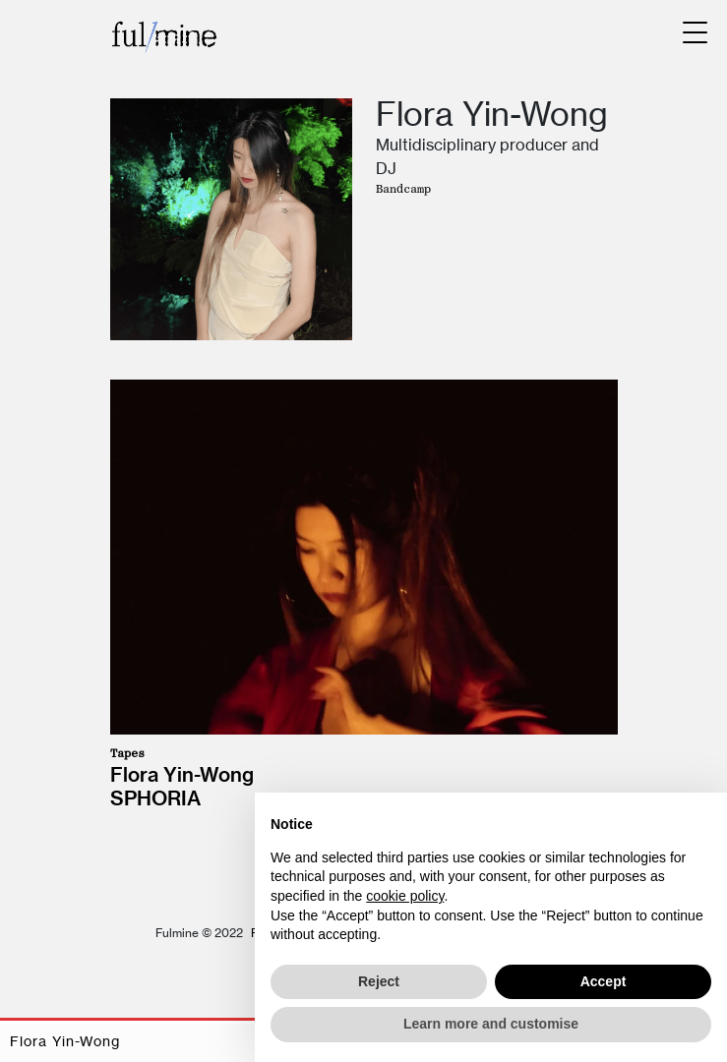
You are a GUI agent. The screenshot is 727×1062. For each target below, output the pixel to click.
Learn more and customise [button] (490, 1024)
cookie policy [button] (405, 896)
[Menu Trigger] (695, 32)
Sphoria (155, 798)
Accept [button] (603, 981)
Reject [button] (378, 981)
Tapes (127, 753)
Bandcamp (403, 189)
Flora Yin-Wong (182, 774)
